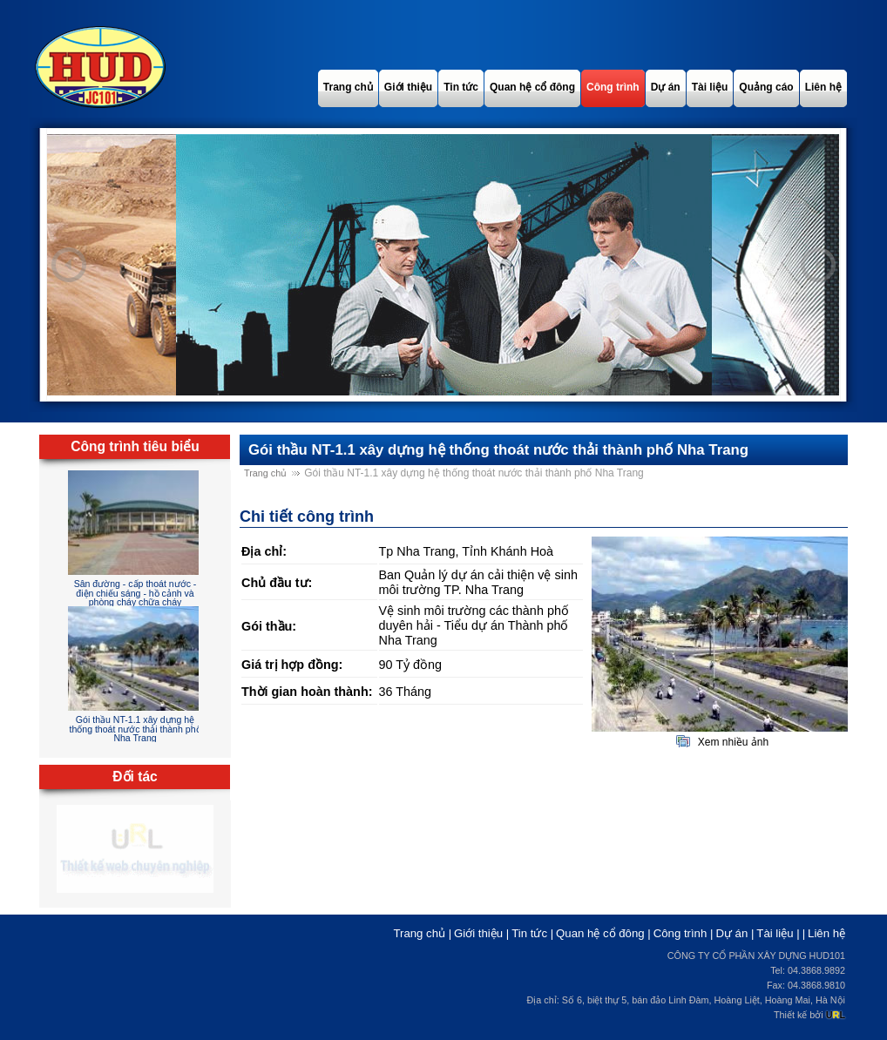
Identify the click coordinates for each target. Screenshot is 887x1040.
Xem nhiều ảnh (733, 742)
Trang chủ (265, 473)
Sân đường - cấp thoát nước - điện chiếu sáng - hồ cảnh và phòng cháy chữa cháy (135, 592)
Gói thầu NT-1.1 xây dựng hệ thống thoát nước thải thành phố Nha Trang (134, 728)
